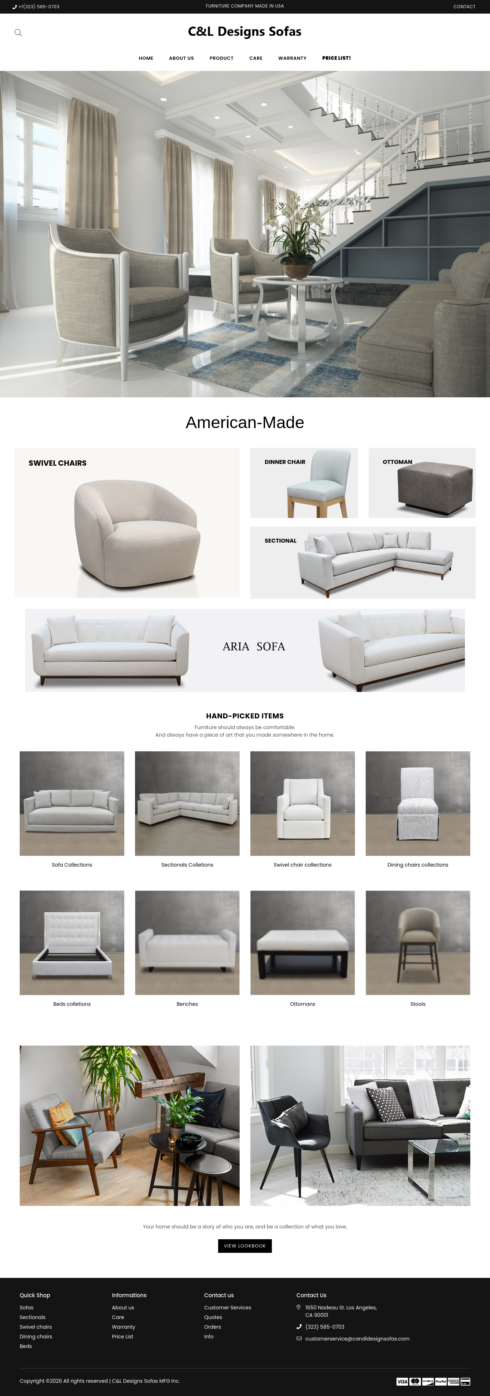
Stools (418, 1004)
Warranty (292, 58)
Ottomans (302, 1004)
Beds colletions (72, 1004)
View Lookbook (245, 1245)
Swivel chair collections (302, 864)
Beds (26, 1346)
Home (146, 58)
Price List (123, 1336)
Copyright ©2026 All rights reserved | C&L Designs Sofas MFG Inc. (100, 1381)
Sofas (27, 1307)
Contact (464, 7)
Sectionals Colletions (187, 864)
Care (256, 58)
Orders (212, 1326)
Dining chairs (36, 1336)
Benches (187, 1004)
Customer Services (227, 1307)
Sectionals (32, 1317)
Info (208, 1336)
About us (181, 58)
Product (222, 58)
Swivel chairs (36, 1326)
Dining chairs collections (418, 864)
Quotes (213, 1317)
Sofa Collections (72, 864)
